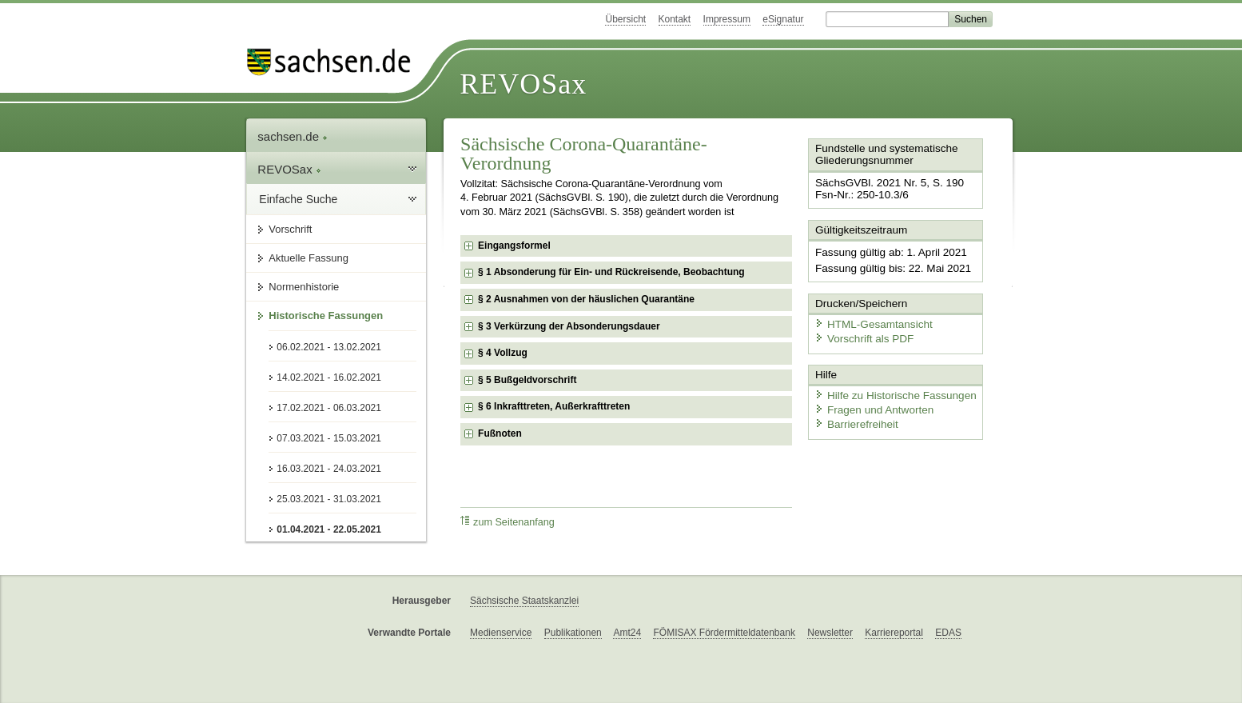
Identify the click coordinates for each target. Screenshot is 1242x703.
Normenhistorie (304, 287)
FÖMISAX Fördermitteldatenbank (723, 632)
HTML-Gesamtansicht (870, 320)
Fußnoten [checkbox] (500, 433)
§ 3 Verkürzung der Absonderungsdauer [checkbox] (569, 326)
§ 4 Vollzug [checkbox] (502, 352)
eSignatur (782, 19)
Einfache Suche (298, 199)
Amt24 (627, 632)
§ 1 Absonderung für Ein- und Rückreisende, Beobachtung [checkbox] (611, 272)
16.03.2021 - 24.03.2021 (329, 468)
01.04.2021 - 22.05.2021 (329, 529)
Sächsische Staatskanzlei (524, 600)
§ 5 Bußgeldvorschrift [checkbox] (527, 379)
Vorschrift (290, 229)
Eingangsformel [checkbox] (514, 245)
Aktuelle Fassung (308, 258)
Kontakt (675, 19)
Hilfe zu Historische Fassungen (890, 390)
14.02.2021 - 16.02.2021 (329, 377)
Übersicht (625, 19)
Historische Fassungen (326, 316)
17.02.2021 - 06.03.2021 (329, 407)
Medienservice (500, 632)
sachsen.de (292, 136)
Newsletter (830, 632)
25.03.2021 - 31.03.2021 (329, 499)
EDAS (948, 632)
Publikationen (573, 632)
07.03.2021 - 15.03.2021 (329, 438)
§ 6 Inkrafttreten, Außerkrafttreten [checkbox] (554, 406)
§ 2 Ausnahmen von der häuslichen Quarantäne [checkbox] (586, 299)
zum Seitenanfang (507, 522)
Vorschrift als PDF (861, 334)
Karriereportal (894, 632)
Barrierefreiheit (854, 418)
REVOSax (523, 84)
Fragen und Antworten (870, 403)
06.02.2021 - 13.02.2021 (329, 347)
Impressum (726, 19)
